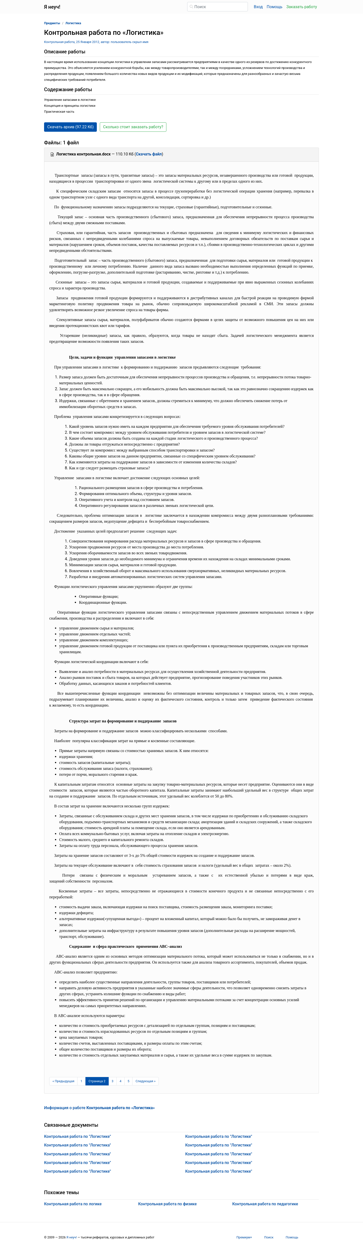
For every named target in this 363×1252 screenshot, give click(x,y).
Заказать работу (301, 6)
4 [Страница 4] (120, 1081)
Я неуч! (71, 1237)
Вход (258, 6)
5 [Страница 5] (128, 1081)
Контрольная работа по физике (167, 1204)
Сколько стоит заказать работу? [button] (133, 127)
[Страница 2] (97, 1081)
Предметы (52, 23)
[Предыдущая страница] (63, 1081)
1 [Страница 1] (81, 1081)
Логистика (73, 23)
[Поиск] (217, 6)
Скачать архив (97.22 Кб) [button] (70, 127)
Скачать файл (149, 154)
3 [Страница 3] (112, 1081)
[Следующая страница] (145, 1081)
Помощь (274, 6)
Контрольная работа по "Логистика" (77, 1145)
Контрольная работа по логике (73, 1204)
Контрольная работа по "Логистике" (77, 1136)
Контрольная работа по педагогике (265, 1204)
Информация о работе (99, 1107)
